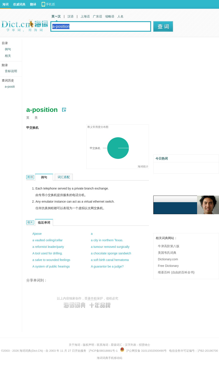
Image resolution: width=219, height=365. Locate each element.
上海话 (85, 16)
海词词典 (25, 350)
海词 (5, 4)
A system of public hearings (51, 266)
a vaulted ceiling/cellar (47, 240)
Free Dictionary (168, 266)
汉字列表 (130, 344)
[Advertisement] (97, 70)
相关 (8, 55)
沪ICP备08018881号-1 (103, 350)
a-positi (10, 86)
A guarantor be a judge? (107, 266)
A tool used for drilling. (47, 253)
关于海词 (74, 344)
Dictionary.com (168, 259)
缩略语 (109, 16)
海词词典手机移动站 (109, 358)
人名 (120, 16)
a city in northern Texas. (107, 240)
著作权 (92, 298)
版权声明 (88, 344)
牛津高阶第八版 (168, 246)
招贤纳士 (144, 344)
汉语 (70, 16)
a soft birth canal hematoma (110, 260)
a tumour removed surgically (110, 247)
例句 (8, 49)
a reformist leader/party (48, 247)
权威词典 (19, 4)
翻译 (33, 4)
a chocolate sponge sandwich (111, 253)
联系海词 (102, 344)
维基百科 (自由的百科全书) (176, 272)
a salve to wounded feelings (51, 260)
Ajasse (37, 233)
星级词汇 (116, 344)
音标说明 (11, 71)
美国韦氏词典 (167, 252)
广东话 (97, 16)
